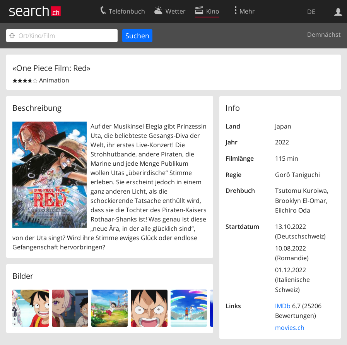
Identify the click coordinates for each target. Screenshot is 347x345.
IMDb (283, 306)
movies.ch (289, 327)
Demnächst (324, 34)
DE (311, 11)
